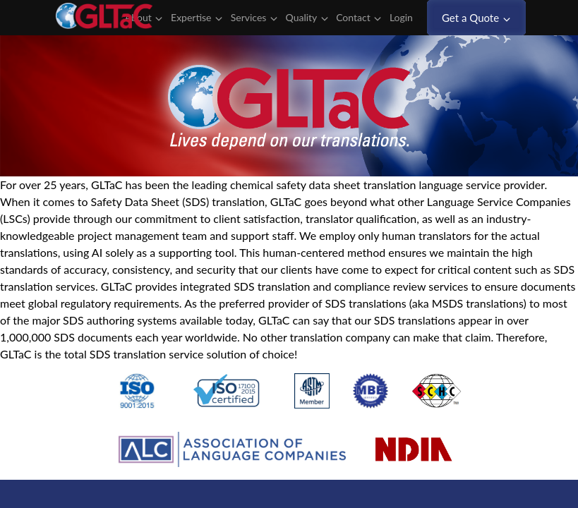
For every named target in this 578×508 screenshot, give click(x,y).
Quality (307, 18)
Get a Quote (476, 17)
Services (254, 18)
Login (407, 18)
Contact (358, 18)
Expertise (196, 18)
